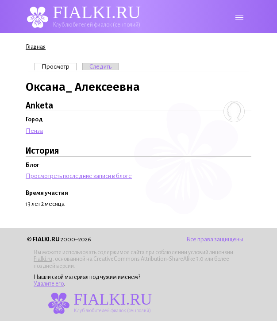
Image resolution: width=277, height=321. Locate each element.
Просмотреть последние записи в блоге (79, 176)
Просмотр (59, 66)
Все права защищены (214, 239)
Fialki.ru (43, 259)
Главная (36, 47)
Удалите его (49, 284)
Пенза (34, 131)
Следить (100, 66)
